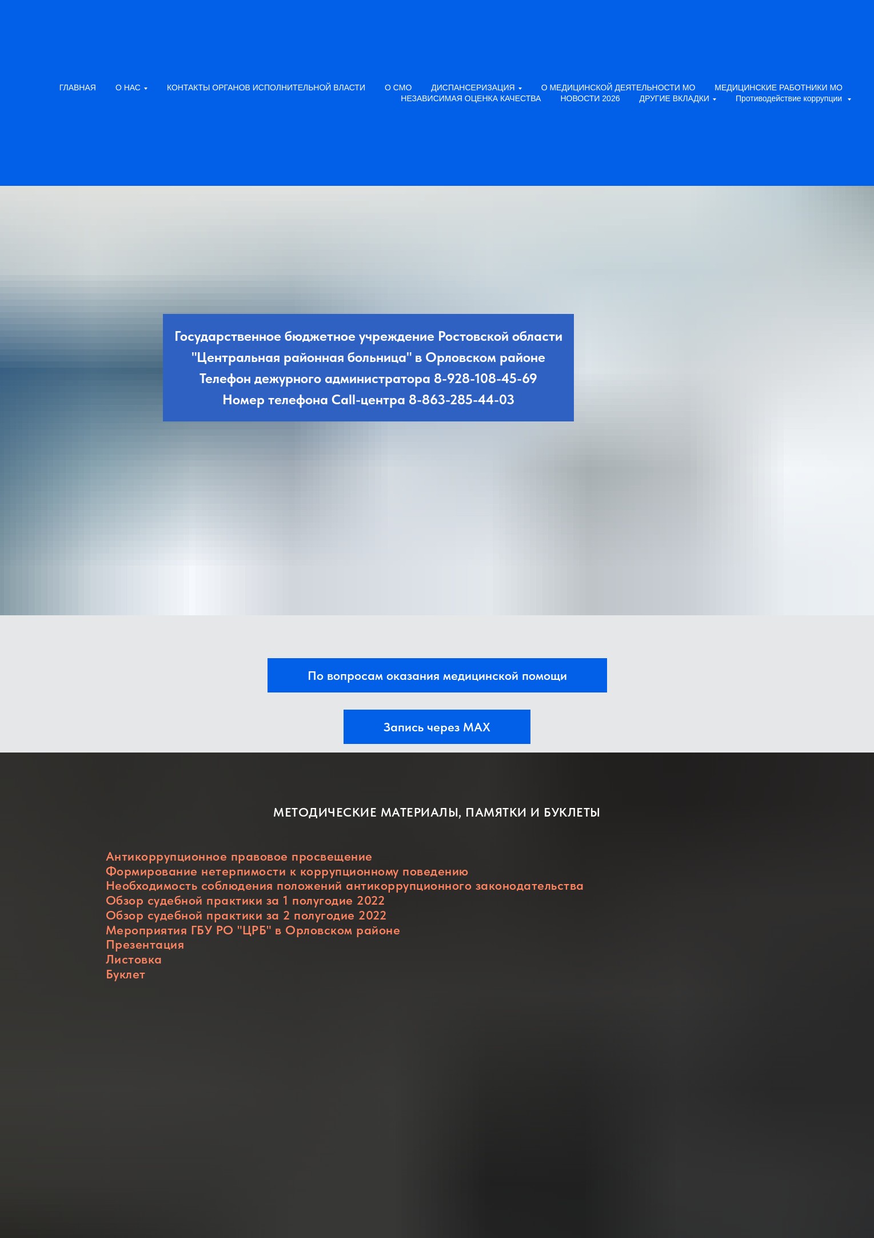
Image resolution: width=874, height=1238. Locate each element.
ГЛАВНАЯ (77, 87)
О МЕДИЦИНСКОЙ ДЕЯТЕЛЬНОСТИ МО (618, 87)
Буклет (126, 973)
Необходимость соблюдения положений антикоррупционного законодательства (345, 885)
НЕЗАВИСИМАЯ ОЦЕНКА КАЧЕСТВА (471, 98)
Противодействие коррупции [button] (790, 98)
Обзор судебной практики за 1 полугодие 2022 (245, 900)
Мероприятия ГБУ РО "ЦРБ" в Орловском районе (253, 929)
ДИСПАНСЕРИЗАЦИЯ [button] (472, 87)
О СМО (398, 87)
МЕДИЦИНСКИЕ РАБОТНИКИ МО (779, 87)
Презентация (145, 944)
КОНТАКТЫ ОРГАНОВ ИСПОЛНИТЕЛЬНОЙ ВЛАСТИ (266, 87)
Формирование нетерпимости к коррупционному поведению (287, 870)
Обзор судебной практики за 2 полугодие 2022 (246, 914)
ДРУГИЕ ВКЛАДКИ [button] (674, 98)
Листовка (134, 959)
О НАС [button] (128, 87)
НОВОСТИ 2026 (590, 98)
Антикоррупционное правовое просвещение (239, 856)
